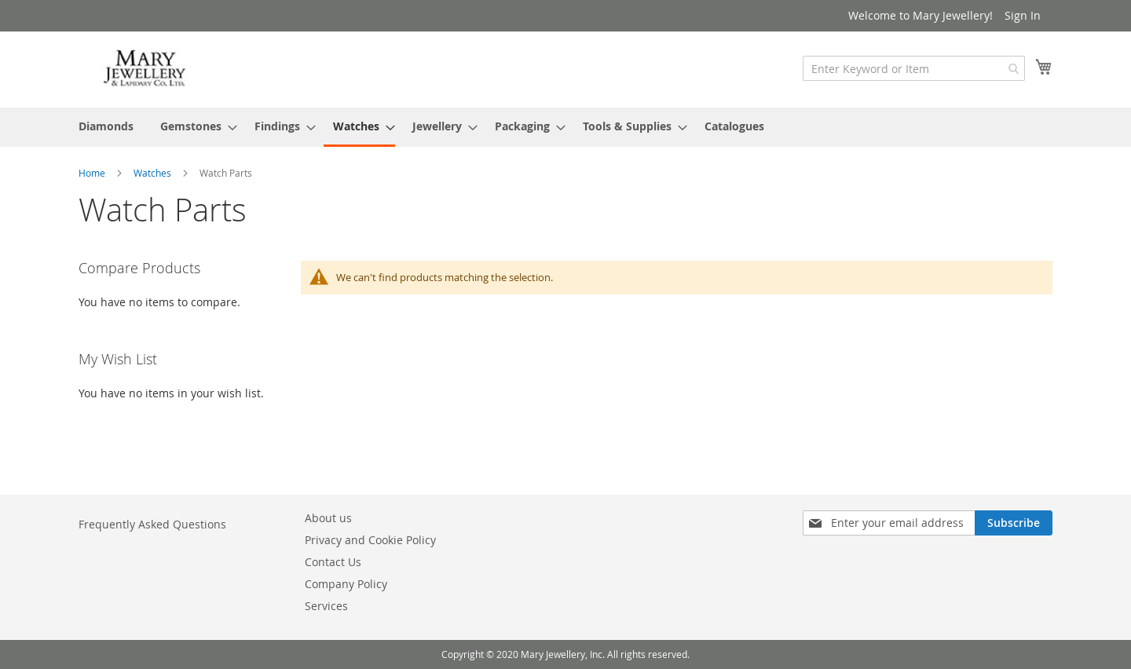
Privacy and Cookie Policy (370, 539)
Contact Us (333, 561)
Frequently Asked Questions (152, 524)
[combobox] (914, 68)
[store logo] (145, 68)
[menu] (565, 127)
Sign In (1023, 15)
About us (328, 517)
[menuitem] (106, 126)
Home (93, 172)
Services (326, 605)
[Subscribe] (1013, 523)
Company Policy (346, 583)
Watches (154, 172)
